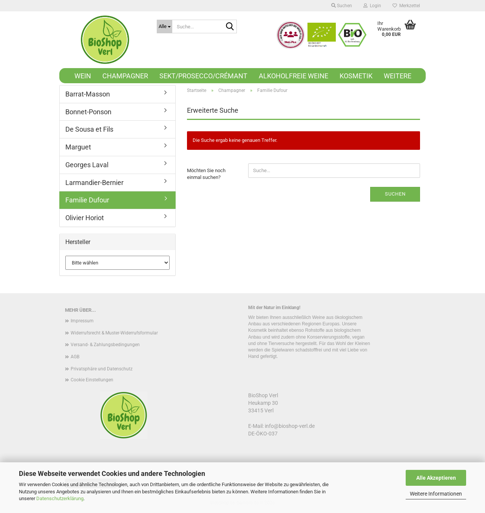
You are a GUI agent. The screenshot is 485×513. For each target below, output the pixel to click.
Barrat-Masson (87, 94)
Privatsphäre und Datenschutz (102, 369)
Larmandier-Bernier (94, 183)
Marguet (78, 147)
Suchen (395, 194)
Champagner (125, 76)
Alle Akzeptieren (436, 478)
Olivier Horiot (84, 218)
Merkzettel (406, 5)
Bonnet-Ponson (88, 112)
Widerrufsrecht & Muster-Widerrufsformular (114, 333)
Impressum (82, 320)
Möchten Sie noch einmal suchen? (206, 174)
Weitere (397, 76)
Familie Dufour (87, 200)
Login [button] (372, 5)
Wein (82, 76)
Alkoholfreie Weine (293, 76)
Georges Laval (86, 165)
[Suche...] (164, 26)
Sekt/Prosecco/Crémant (203, 76)
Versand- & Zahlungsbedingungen (105, 344)
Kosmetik (356, 76)
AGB (75, 356)
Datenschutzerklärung (59, 498)
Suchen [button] (341, 5)
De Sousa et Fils (89, 129)
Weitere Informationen (436, 494)
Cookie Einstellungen (92, 379)
